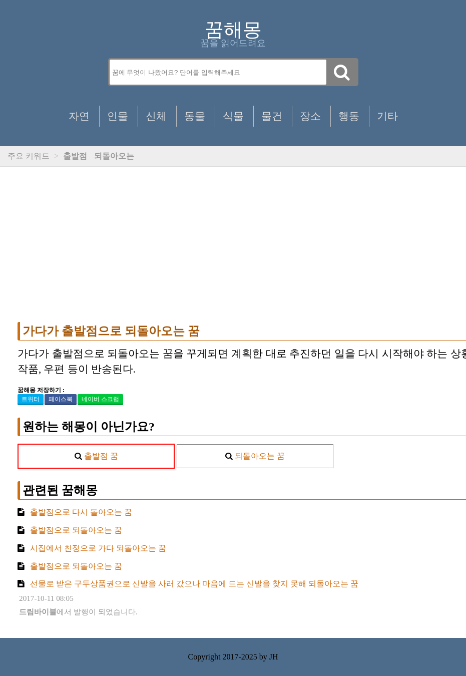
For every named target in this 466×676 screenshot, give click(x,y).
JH (273, 656)
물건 (271, 116)
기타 (387, 116)
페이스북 (61, 399)
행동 (348, 116)
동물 (194, 116)
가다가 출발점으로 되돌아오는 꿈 (111, 330)
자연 (79, 116)
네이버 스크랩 (100, 399)
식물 (233, 116)
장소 (310, 116)
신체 (156, 116)
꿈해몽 (233, 29)
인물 (117, 116)
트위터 (31, 399)
